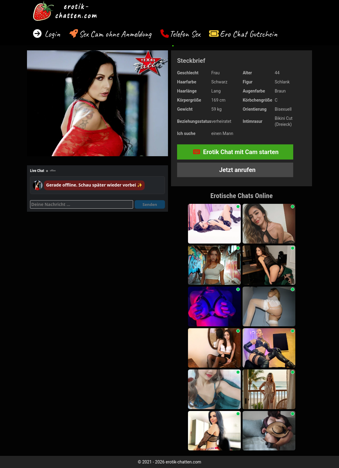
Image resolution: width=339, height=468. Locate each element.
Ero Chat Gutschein (248, 34)
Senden (150, 204)
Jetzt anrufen (237, 169)
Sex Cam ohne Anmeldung (115, 34)
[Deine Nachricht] (81, 204)
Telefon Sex (185, 34)
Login (51, 34)
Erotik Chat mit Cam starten (236, 152)
